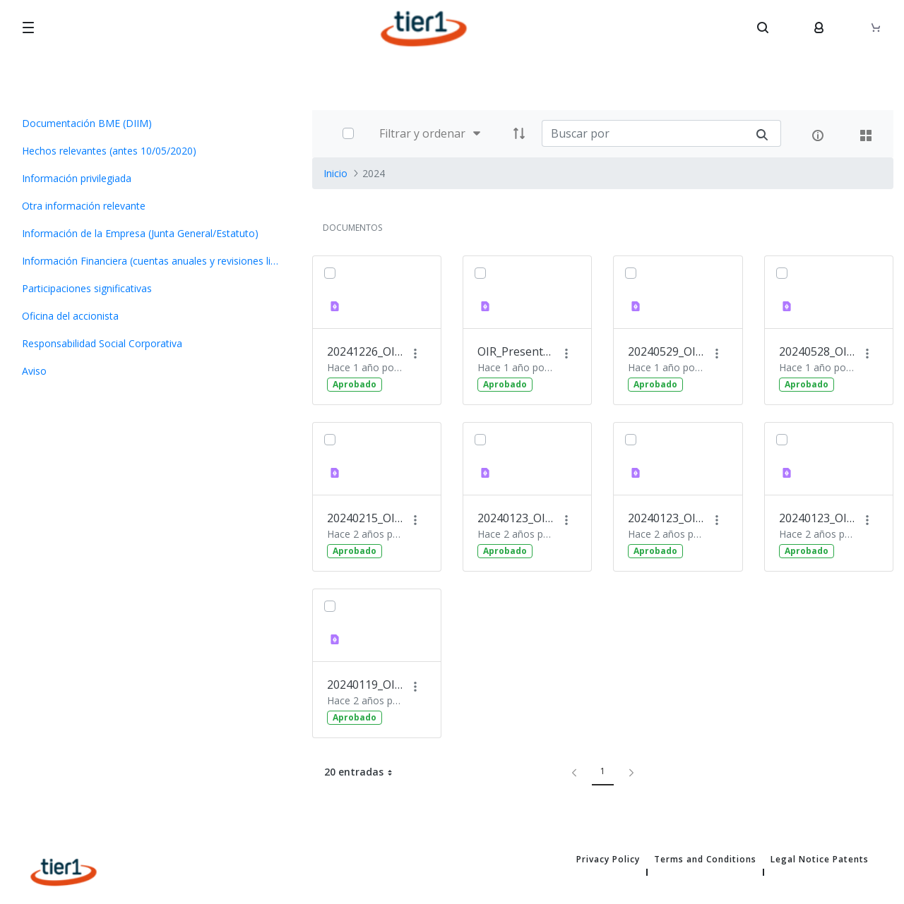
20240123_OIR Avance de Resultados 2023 (818, 518)
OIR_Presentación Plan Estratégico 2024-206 (516, 351)
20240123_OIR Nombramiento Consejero (667, 518)
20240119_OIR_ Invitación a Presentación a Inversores (366, 684)
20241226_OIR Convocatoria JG (366, 351)
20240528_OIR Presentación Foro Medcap (818, 351)
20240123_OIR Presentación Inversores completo (516, 518)
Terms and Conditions (705, 859)
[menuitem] (151, 123)
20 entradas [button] (363, 772)
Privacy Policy (608, 859)
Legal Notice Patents (820, 859)
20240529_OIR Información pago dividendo (667, 351)
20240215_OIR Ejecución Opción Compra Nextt (366, 518)
